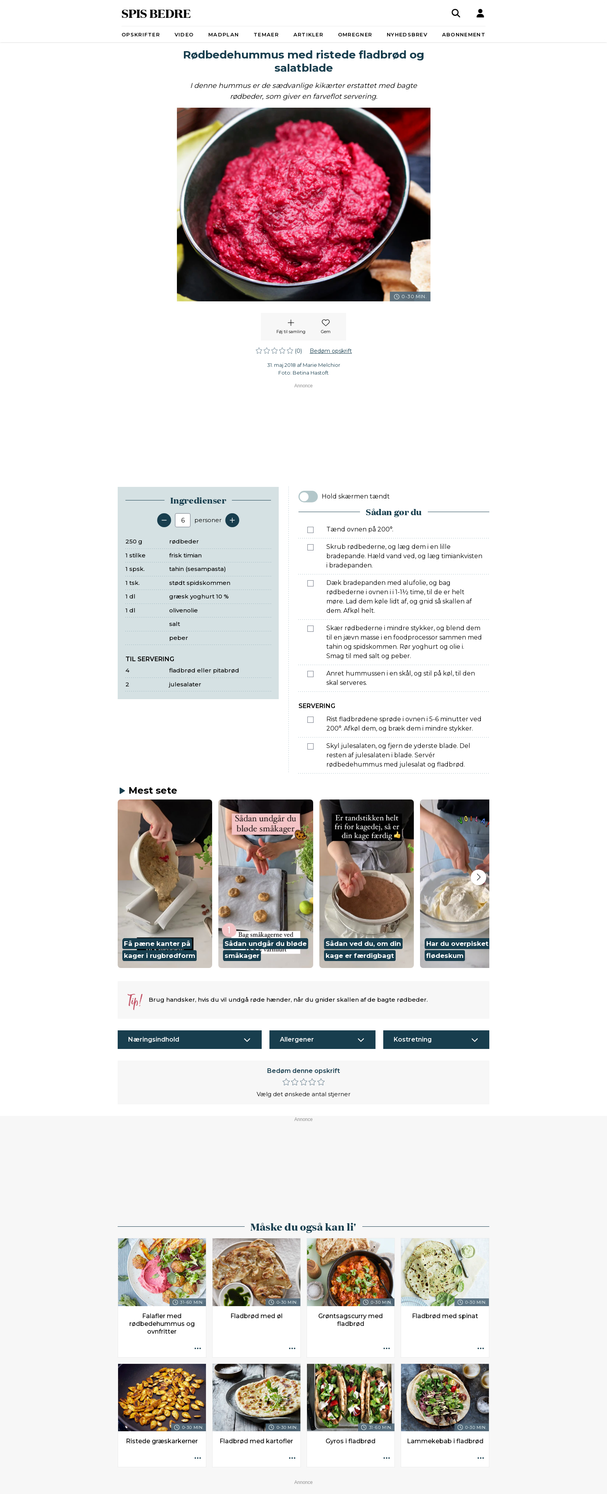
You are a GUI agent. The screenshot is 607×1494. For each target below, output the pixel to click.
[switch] (308, 496)
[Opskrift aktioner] (198, 1349)
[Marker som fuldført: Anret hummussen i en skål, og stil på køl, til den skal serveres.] (310, 674)
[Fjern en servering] (164, 520)
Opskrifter (141, 34)
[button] (165, 883)
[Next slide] (478, 877)
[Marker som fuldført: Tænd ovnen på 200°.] (310, 530)
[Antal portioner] (182, 520)
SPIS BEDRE (156, 13)
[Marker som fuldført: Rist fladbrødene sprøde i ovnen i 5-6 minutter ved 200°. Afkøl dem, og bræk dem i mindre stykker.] (310, 720)
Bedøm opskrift (331, 350)
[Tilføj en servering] (232, 520)
